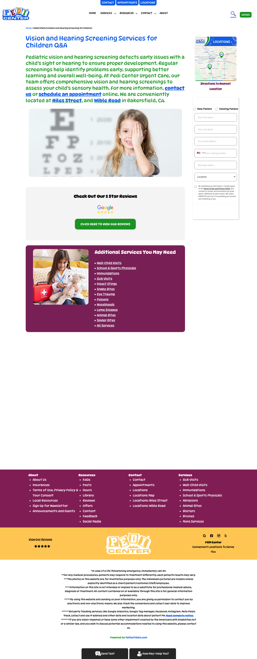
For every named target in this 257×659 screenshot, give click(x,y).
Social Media (92, 521)
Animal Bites (192, 506)
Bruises (188, 516)
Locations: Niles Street (150, 500)
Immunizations (194, 490)
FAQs (86, 479)
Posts (87, 485)
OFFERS (246, 14)
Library (88, 495)
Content (89, 511)
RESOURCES (127, 13)
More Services (193, 521)
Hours (87, 490)
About (164, 13)
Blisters (189, 511)
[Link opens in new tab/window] (204, 535)
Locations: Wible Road (149, 506)
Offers (88, 506)
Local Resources (45, 500)
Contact (139, 479)
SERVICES (106, 13)
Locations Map (143, 495)
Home (92, 13)
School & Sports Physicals (202, 495)
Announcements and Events (54, 511)
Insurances (41, 485)
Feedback (90, 516)
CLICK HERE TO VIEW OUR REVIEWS (105, 224)
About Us (39, 479)
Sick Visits (190, 479)
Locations (140, 490)
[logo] (26, 13)
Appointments (144, 485)
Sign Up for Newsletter (50, 506)
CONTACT (146, 13)
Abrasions (190, 500)
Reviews (89, 500)
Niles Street (67, 100)
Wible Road (107, 100)
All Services (105, 325)
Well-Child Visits (195, 485)
